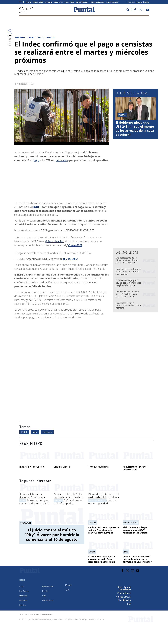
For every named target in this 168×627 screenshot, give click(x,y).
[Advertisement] (88, 180)
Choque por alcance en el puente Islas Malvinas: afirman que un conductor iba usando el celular (137, 560)
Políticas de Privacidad (44, 614)
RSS (129, 603)
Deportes (58, 2)
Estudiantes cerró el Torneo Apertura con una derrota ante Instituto (128, 271)
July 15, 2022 (70, 259)
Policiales (69, 2)
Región (48, 2)
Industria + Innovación (31, 466)
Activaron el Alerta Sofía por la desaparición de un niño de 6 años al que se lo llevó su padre (69, 498)
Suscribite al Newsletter (124, 588)
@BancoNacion (54, 241)
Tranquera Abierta (98, 466)
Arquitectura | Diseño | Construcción (135, 468)
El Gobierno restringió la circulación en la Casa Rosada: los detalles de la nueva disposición (101, 560)
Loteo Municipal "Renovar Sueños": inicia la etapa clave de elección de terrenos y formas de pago (127, 295)
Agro (67, 589)
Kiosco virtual (97, 2)
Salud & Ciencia (62, 466)
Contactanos (124, 593)
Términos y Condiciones (27, 614)
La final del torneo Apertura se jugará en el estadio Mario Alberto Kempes (103, 530)
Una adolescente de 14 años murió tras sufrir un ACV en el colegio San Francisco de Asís (126, 261)
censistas (62, 160)
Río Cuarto (38, 2)
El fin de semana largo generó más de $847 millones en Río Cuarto (135, 530)
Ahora (125, 552)
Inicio (28, 2)
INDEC (37, 207)
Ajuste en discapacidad (97, 500)
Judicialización (25, 523)
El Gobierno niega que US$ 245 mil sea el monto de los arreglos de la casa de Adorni (134, 128)
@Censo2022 (74, 245)
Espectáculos (82, 2)
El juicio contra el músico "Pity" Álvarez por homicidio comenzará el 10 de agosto (51, 534)
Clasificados (112, 2)
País (44, 595)
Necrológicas (47, 600)
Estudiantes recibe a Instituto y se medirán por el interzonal (128, 305)
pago (36, 160)
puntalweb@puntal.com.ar (94, 619)
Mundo (68, 585)
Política (22, 605)
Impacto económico (130, 523)
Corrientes (58, 500)
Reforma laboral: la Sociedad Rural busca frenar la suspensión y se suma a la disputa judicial (34, 498)
